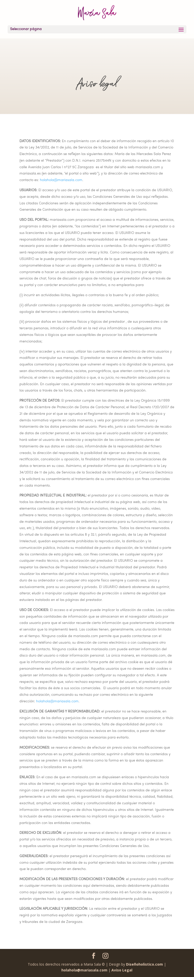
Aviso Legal (121, 970)
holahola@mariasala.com (61, 180)
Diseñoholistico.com (144, 964)
